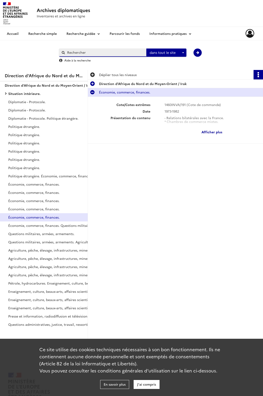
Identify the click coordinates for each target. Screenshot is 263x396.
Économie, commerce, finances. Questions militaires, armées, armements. (55, 225)
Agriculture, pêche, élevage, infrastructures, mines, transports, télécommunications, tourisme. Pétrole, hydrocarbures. (55, 275)
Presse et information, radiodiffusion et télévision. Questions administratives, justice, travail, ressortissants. (55, 316)
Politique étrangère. (24, 126)
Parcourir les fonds (125, 33)
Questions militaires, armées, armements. (41, 233)
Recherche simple (42, 33)
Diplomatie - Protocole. (27, 101)
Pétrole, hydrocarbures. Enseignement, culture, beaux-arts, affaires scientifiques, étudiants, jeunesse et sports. (55, 283)
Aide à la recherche (77, 60)
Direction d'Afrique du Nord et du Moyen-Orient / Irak (48, 85)
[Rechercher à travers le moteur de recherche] (105, 52)
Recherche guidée (80, 33)
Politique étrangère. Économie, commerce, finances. (50, 176)
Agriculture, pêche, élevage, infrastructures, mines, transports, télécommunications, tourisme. (55, 250)
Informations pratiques (168, 33)
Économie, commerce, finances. (34, 184)
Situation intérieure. (24, 93)
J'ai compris (146, 384)
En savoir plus (115, 384)
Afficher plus (211, 132)
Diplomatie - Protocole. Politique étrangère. (43, 118)
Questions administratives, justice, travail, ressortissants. (53, 324)
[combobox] (166, 53)
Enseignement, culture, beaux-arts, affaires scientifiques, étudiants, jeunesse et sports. (55, 291)
